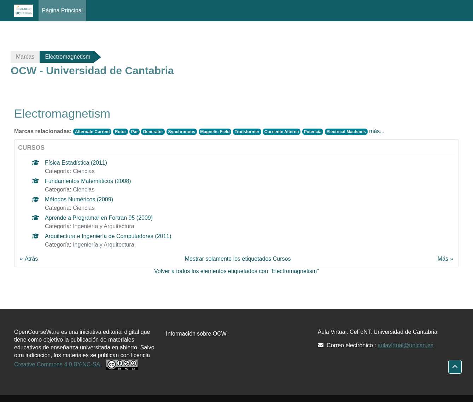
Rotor (120, 131)
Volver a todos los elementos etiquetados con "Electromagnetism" (236, 271)
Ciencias (83, 171)
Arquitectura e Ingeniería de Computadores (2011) (108, 236)
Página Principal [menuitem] (62, 10)
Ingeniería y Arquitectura (103, 226)
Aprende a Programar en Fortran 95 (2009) (99, 218)
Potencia (312, 131)
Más (443, 259)
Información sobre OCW (196, 334)
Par (134, 131)
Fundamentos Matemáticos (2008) (88, 181)
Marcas (25, 57)
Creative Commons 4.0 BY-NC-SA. (58, 364)
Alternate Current (92, 131)
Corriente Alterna (281, 131)
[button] (455, 367)
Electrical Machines (346, 131)
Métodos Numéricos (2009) (79, 199)
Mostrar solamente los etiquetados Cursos (238, 259)
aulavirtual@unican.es (405, 345)
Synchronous (181, 131)
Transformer (247, 131)
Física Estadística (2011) (76, 163)
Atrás (31, 259)
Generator (153, 131)
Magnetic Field (214, 131)
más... (377, 131)
